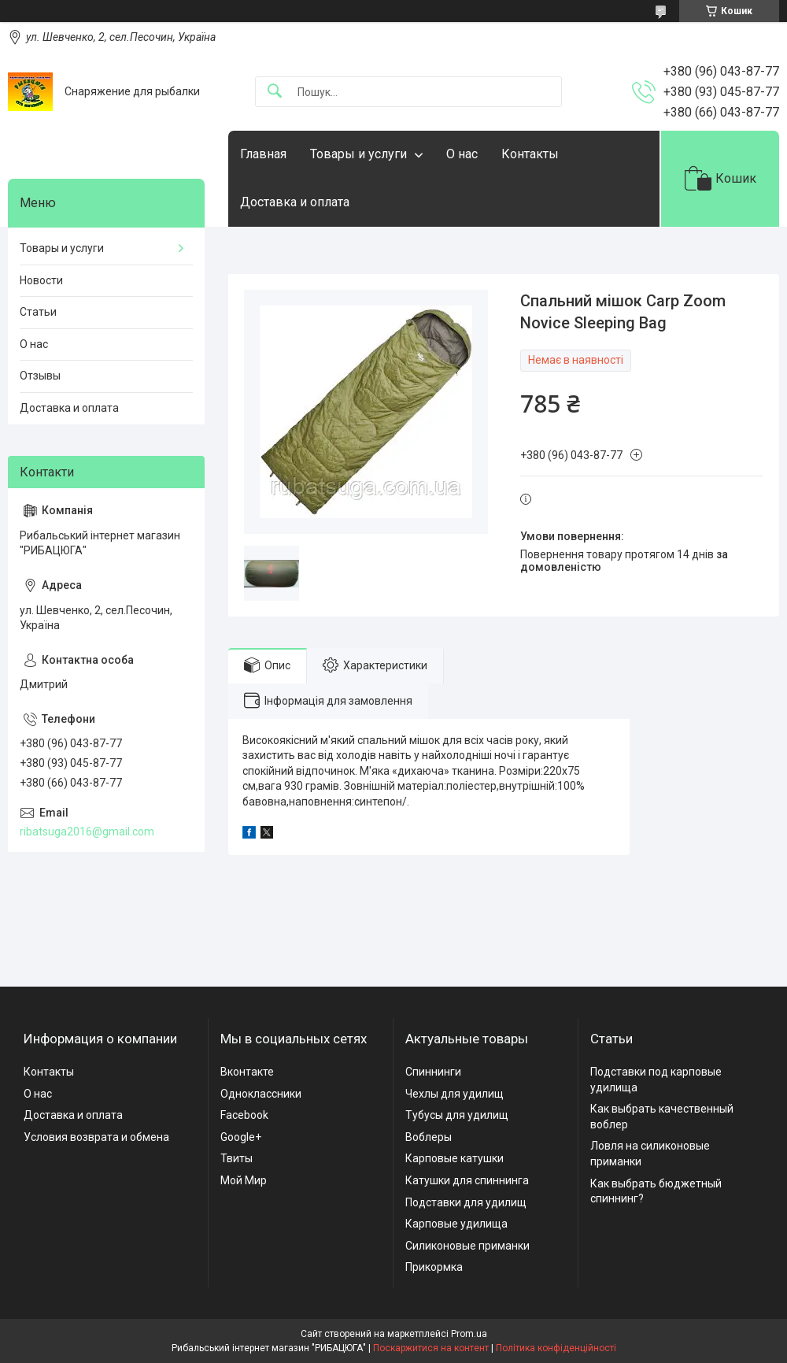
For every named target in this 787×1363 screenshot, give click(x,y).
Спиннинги (433, 1071)
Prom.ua (469, 1333)
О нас (462, 153)
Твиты (236, 1158)
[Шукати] (275, 92)
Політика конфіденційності (556, 1348)
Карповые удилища (456, 1223)
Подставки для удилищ (466, 1202)
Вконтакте (247, 1071)
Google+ (240, 1137)
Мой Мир (243, 1180)
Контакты (530, 153)
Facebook (244, 1115)
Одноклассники (260, 1093)
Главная (263, 153)
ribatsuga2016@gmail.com (87, 831)
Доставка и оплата (294, 201)
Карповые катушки (454, 1158)
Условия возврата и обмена (96, 1137)
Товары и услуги (358, 153)
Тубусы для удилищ (456, 1115)
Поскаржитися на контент (431, 1348)
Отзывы (40, 375)
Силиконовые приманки (467, 1245)
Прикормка (434, 1267)
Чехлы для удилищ (454, 1093)
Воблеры (428, 1137)
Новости (41, 280)
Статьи (38, 312)
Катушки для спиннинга (467, 1180)
